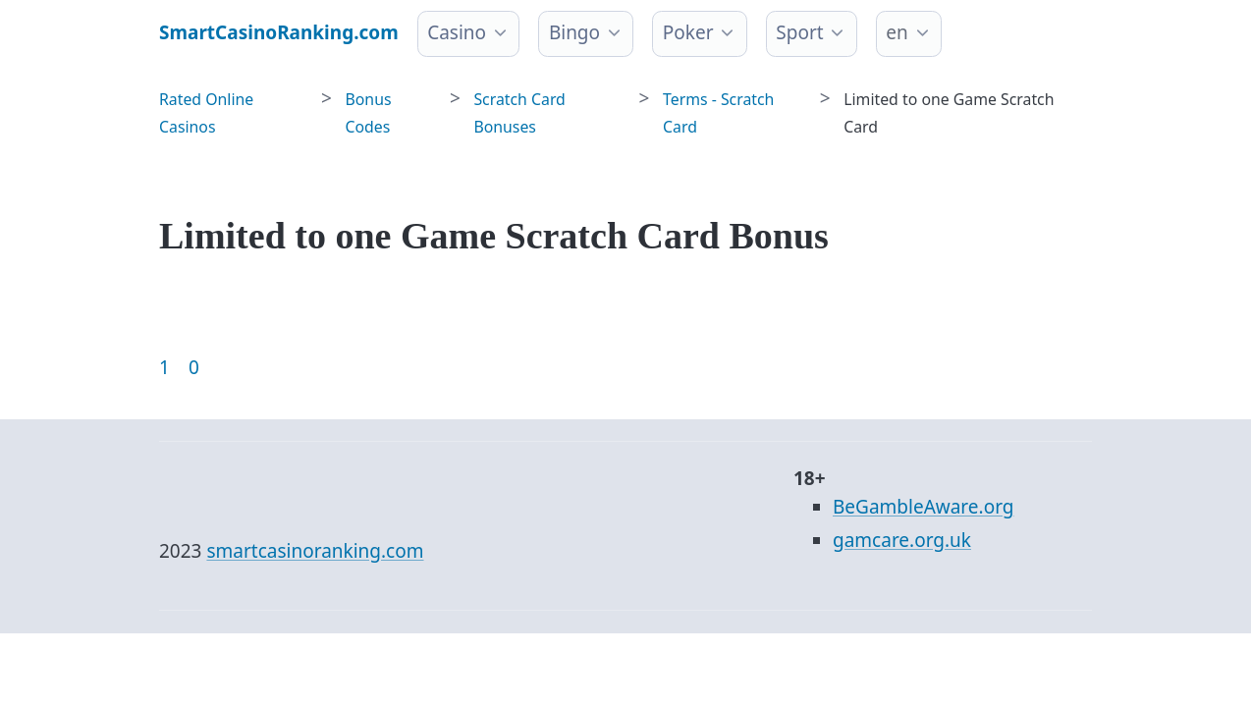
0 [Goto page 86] (194, 367)
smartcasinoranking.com (314, 551)
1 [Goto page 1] (164, 367)
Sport (799, 32)
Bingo (574, 32)
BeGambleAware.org (923, 506)
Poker (688, 32)
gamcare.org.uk (902, 540)
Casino (456, 32)
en (896, 32)
